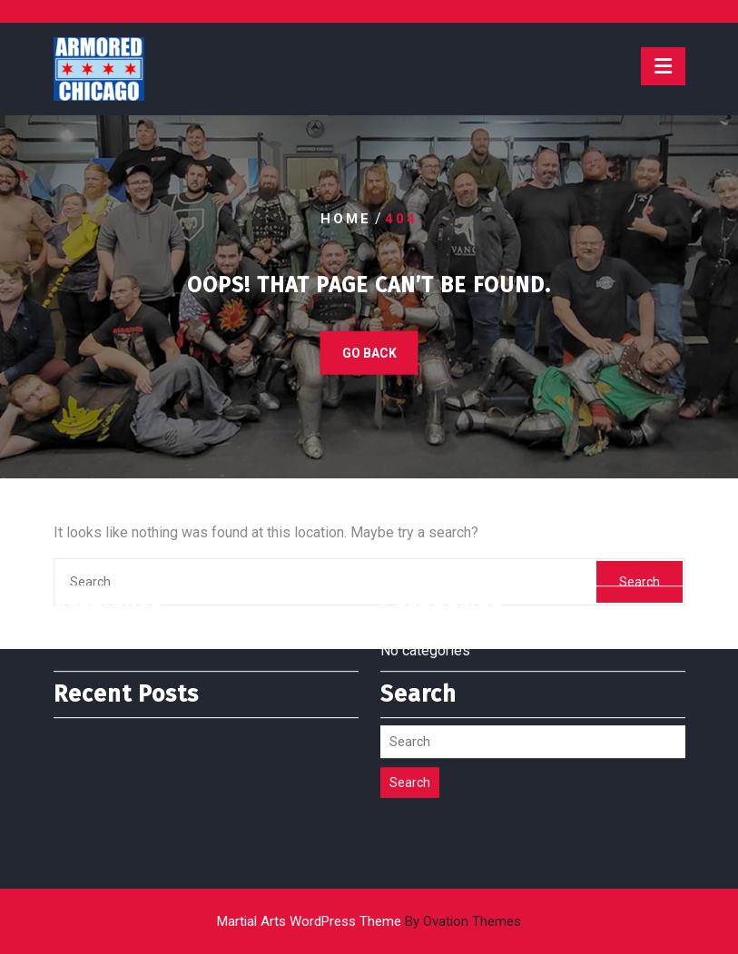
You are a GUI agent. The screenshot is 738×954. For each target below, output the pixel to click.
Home (345, 219)
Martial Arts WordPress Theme (369, 921)
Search (409, 749)
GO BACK (369, 352)
